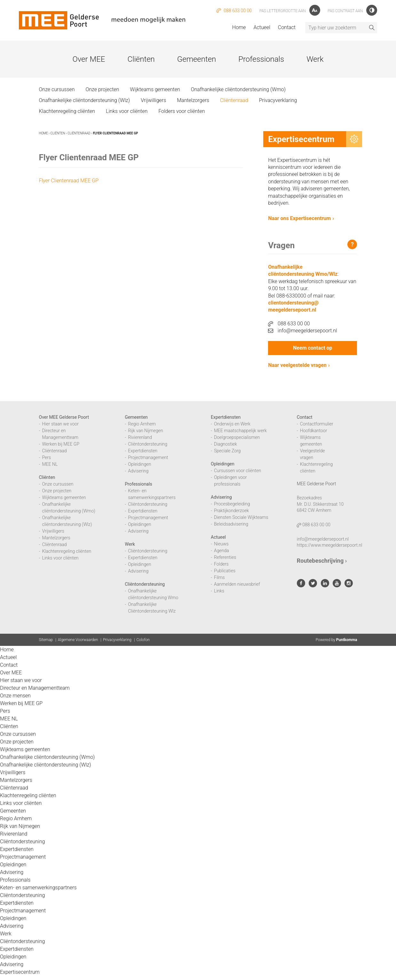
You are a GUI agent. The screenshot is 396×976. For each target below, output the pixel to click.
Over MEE (88, 59)
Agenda (221, 550)
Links (219, 590)
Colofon (143, 640)
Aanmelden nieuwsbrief (237, 584)
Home (239, 27)
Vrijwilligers (153, 100)
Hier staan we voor (60, 423)
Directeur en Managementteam (35, 688)
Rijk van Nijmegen (145, 430)
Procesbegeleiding (232, 503)
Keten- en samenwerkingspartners (38, 888)
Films (219, 577)
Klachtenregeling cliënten (67, 111)
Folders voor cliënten (181, 111)
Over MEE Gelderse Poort (64, 417)
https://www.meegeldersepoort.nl (329, 545)
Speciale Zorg (227, 450)
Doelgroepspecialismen (237, 437)
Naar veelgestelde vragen (297, 365)
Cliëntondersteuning (147, 444)
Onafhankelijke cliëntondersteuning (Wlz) (84, 100)
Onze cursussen (57, 89)
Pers (46, 457)
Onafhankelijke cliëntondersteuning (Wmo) (238, 89)
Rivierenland (140, 437)
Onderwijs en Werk (232, 423)
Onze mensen (15, 696)
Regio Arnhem (142, 423)
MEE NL (50, 464)
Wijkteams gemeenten (155, 89)
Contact (287, 27)
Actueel (262, 27)
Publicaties (224, 570)
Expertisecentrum (20, 972)
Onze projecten (102, 89)
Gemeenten (196, 59)
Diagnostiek (225, 444)
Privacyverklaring (278, 100)
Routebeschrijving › (322, 560)
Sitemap (46, 640)
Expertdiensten (142, 450)
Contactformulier (316, 423)
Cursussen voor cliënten (237, 470)
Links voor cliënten (126, 111)
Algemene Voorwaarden (78, 640)
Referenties (225, 557)
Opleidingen (139, 464)
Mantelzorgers (193, 100)
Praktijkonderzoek (231, 510)
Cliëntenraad (234, 100)
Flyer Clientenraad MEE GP (69, 181)
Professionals (261, 59)
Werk (314, 59)
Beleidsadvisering (231, 524)
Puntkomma (346, 640)
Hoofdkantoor (313, 430)
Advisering (138, 470)
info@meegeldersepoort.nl (302, 331)
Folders (221, 564)
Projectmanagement (148, 457)
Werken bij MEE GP (61, 444)
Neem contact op (312, 348)
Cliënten (140, 59)
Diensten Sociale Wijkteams (241, 517)
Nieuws (221, 543)
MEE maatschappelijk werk (240, 430)
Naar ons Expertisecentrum (299, 218)
